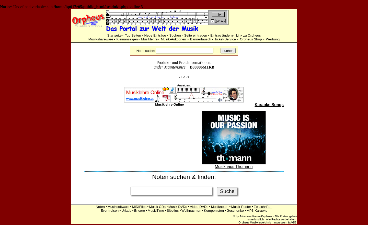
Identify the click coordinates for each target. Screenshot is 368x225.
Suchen (175, 35)
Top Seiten (133, 35)
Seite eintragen (195, 35)
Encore (139, 210)
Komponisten (214, 210)
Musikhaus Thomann (234, 165)
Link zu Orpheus (248, 35)
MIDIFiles (139, 207)
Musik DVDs (177, 207)
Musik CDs (157, 207)
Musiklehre (149, 39)
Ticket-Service (225, 39)
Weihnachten (191, 210)
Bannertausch (200, 39)
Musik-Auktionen (173, 39)
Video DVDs (199, 207)
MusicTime (156, 210)
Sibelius (173, 210)
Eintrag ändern (221, 35)
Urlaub (126, 210)
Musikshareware (100, 39)
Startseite (114, 35)
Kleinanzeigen (127, 39)
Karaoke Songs (269, 105)
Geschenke (235, 210)
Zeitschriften (263, 207)
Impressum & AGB (284, 222)
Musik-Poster (241, 207)
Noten (100, 207)
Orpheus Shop (251, 39)
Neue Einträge (155, 35)
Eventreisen (110, 210)
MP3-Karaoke (257, 210)
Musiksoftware (118, 207)
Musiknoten (219, 207)
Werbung (273, 39)
